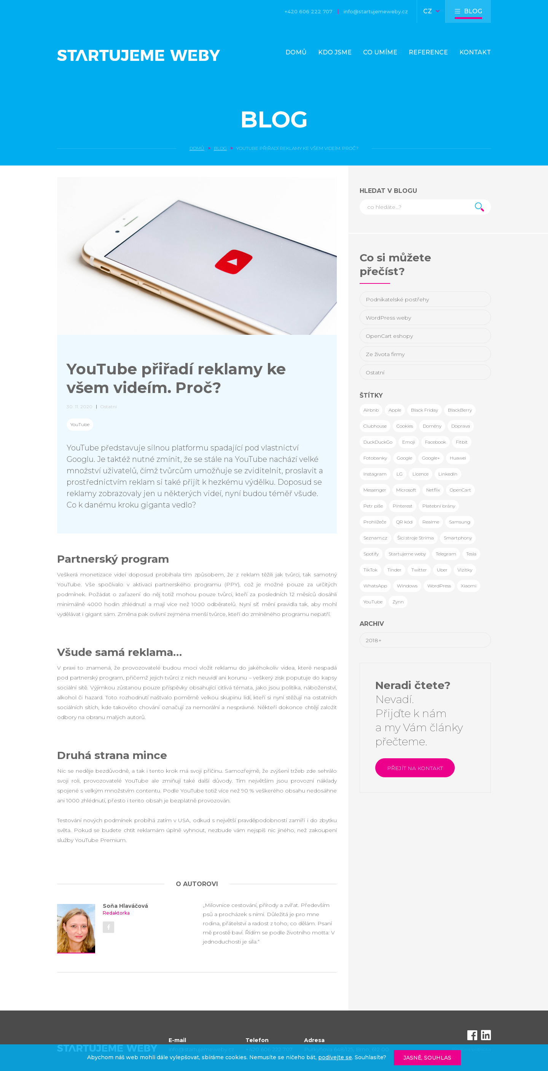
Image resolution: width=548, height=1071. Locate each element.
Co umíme (380, 52)
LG (400, 474)
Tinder (394, 570)
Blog (274, 119)
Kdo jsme (335, 52)
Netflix (433, 490)
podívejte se (335, 1057)
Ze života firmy (385, 354)
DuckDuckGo (377, 442)
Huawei (458, 458)
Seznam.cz (375, 538)
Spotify (371, 554)
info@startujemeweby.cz (376, 11)
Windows (407, 586)
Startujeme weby (407, 554)
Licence (421, 474)
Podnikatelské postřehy (397, 299)
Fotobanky (375, 458)
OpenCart (460, 490)
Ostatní (375, 372)
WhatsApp (375, 586)
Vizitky (464, 570)
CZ (431, 11)
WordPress (439, 586)
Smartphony (458, 538)
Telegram (446, 554)
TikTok (370, 570)
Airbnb (371, 410)
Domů (296, 52)
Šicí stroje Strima (415, 538)
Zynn (398, 602)
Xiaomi (468, 586)
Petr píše (373, 506)
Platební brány (438, 506)
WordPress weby (388, 317)
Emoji (408, 442)
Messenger (374, 490)
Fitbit (462, 442)
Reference (428, 52)
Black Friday (424, 410)
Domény (432, 426)
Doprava (460, 426)
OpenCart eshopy (389, 336)
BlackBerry (460, 410)
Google (404, 458)
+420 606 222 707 (308, 11)
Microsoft (406, 490)
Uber (442, 570)
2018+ (374, 640)
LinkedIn (447, 474)
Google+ (431, 458)
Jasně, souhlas (427, 1057)
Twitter (419, 570)
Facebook (435, 442)
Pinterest (403, 506)
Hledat (479, 207)
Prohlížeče (374, 522)
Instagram (375, 474)
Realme (430, 522)
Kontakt (475, 52)
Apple (395, 410)
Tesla (471, 554)
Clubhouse (375, 426)
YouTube (79, 424)
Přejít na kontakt (415, 768)
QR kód (404, 522)
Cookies (405, 426)
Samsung (459, 522)
